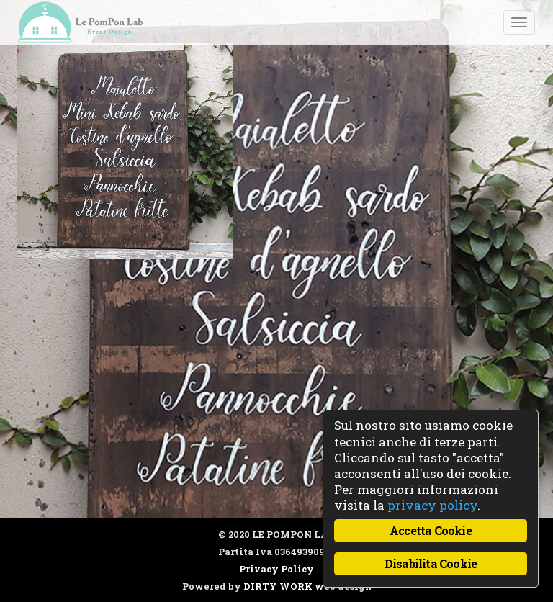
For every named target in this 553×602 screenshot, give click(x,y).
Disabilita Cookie (431, 563)
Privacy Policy (276, 569)
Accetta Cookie (431, 530)
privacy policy (432, 505)
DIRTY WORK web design (307, 586)
